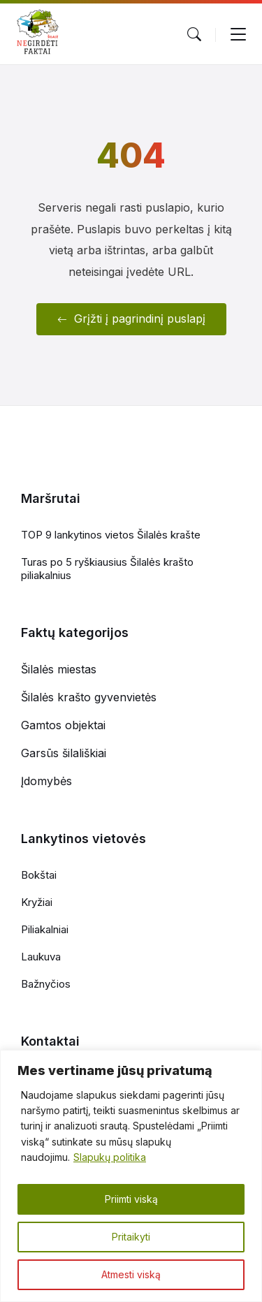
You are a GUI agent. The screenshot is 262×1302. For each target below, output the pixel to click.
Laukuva (41, 956)
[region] (131, 1176)
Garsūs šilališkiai (63, 753)
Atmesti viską (131, 1274)
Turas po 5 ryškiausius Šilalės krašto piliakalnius (107, 568)
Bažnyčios (46, 983)
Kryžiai (36, 902)
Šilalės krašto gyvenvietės (89, 697)
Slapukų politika (109, 1157)
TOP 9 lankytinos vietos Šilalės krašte (111, 534)
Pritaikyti (131, 1237)
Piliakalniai (44, 929)
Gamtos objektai (63, 725)
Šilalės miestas (58, 669)
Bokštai (39, 875)
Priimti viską (131, 1199)
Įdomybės (46, 781)
